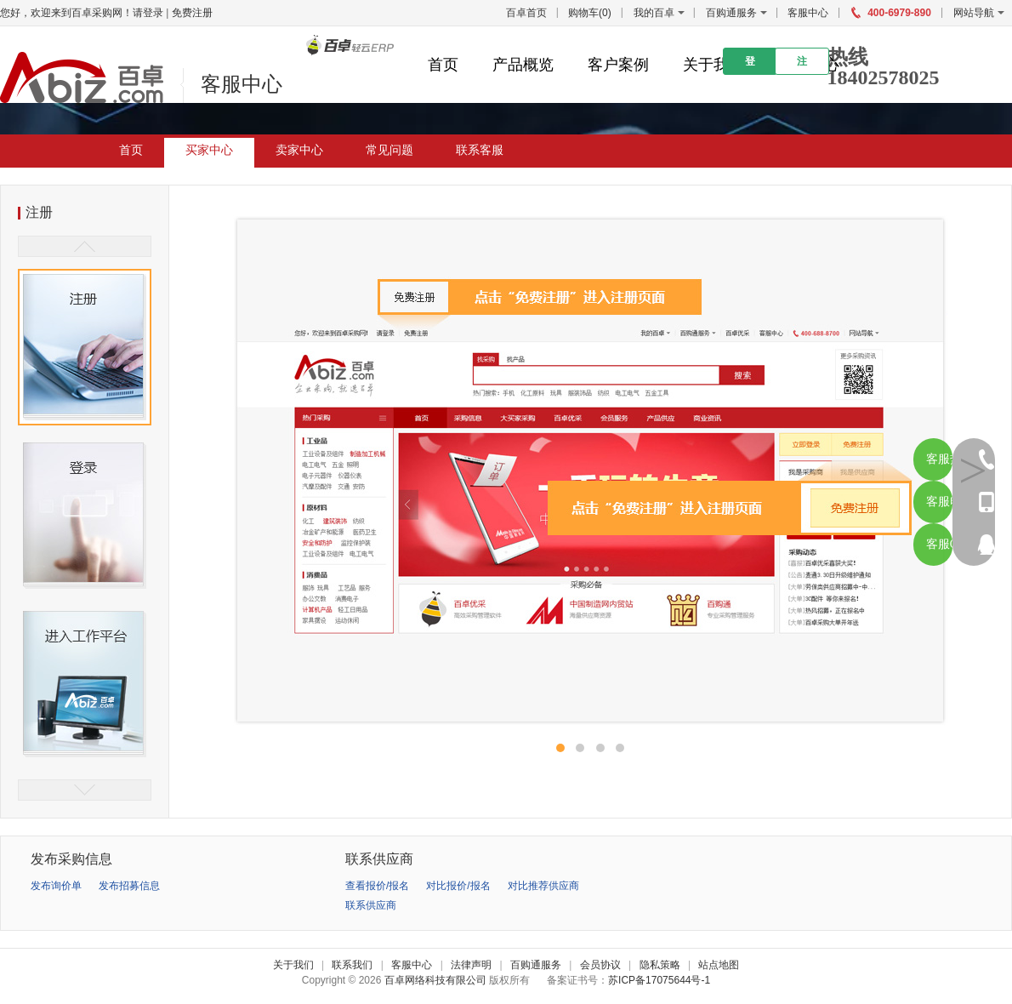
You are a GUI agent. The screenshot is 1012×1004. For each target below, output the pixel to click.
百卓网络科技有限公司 (435, 980)
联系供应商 (370, 905)
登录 (750, 65)
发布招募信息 (129, 886)
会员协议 (600, 965)
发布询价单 (56, 886)
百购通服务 (731, 13)
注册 (802, 65)
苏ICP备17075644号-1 (659, 980)
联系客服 (479, 150)
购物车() (589, 13)
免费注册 (192, 13)
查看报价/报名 (377, 886)
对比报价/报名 (458, 886)
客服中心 (807, 13)
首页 (443, 64)
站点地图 (718, 965)
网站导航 (978, 13)
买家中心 (209, 150)
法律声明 (471, 965)
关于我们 (713, 64)
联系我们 (352, 965)
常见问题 (389, 150)
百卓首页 (526, 13)
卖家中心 (299, 150)
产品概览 (523, 64)
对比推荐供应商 (543, 886)
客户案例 (618, 64)
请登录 (148, 13)
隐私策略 (660, 965)
